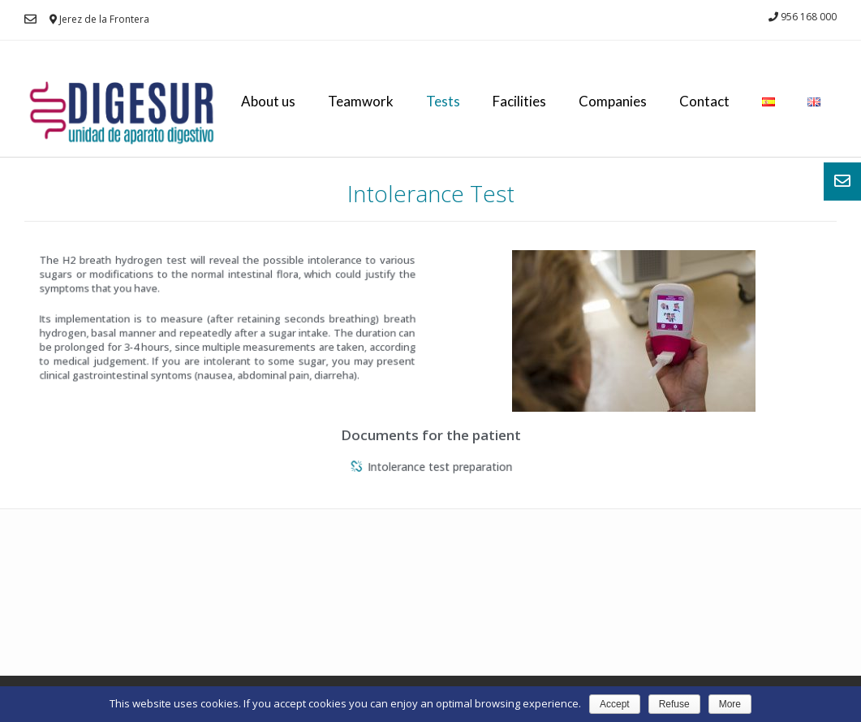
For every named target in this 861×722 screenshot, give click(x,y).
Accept (615, 704)
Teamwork (361, 101)
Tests (443, 101)
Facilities (519, 101)
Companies (613, 101)
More (730, 704)
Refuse (674, 704)
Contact (704, 101)
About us (268, 101)
